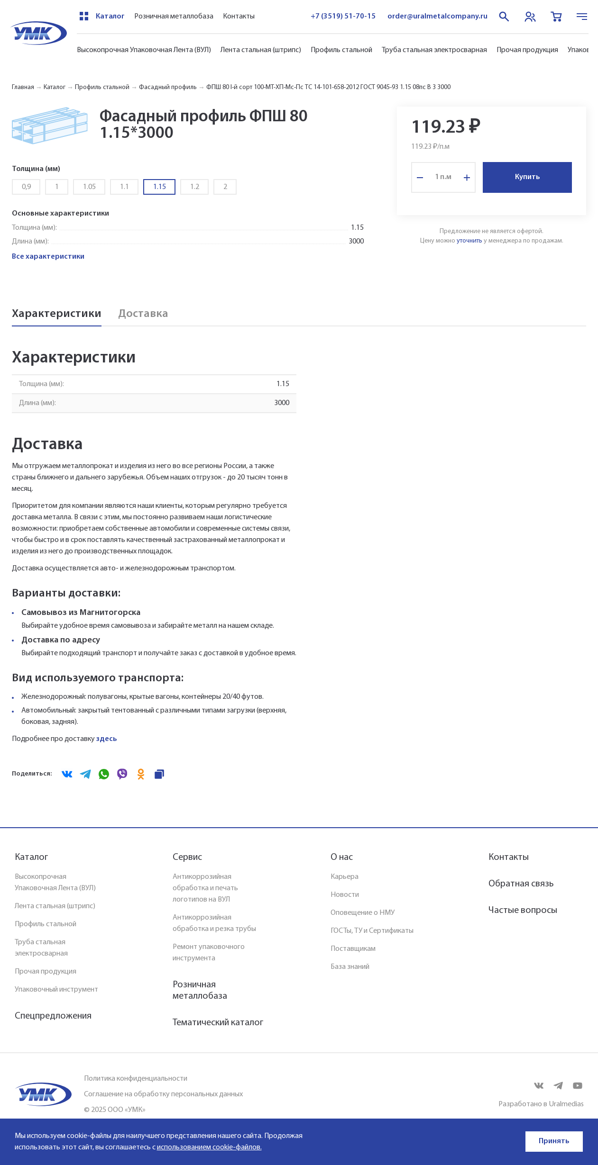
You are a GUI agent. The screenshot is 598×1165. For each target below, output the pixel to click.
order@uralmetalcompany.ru (437, 16)
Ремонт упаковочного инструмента (209, 952)
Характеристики (56, 314)
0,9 (26, 187)
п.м (445, 177)
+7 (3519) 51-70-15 (343, 16)
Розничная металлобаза (173, 16)
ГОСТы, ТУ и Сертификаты (372, 931)
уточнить (469, 240)
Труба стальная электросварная (434, 50)
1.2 (194, 187)
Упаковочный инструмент (56, 989)
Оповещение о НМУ (363, 913)
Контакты (239, 16)
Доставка (143, 314)
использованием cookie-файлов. (209, 1147)
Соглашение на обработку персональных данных (163, 1094)
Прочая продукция (527, 50)
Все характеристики (48, 257)
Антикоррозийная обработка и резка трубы (214, 923)
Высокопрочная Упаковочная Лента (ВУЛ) (144, 50)
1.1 (124, 187)
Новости (345, 895)
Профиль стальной (341, 50)
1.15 (159, 187)
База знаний (350, 967)
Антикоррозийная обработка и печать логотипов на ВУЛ (205, 888)
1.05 (89, 187)
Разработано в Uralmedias (541, 1104)
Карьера (345, 877)
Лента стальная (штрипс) (261, 50)
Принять (554, 1141)
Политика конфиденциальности (135, 1079)
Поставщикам (353, 949)
